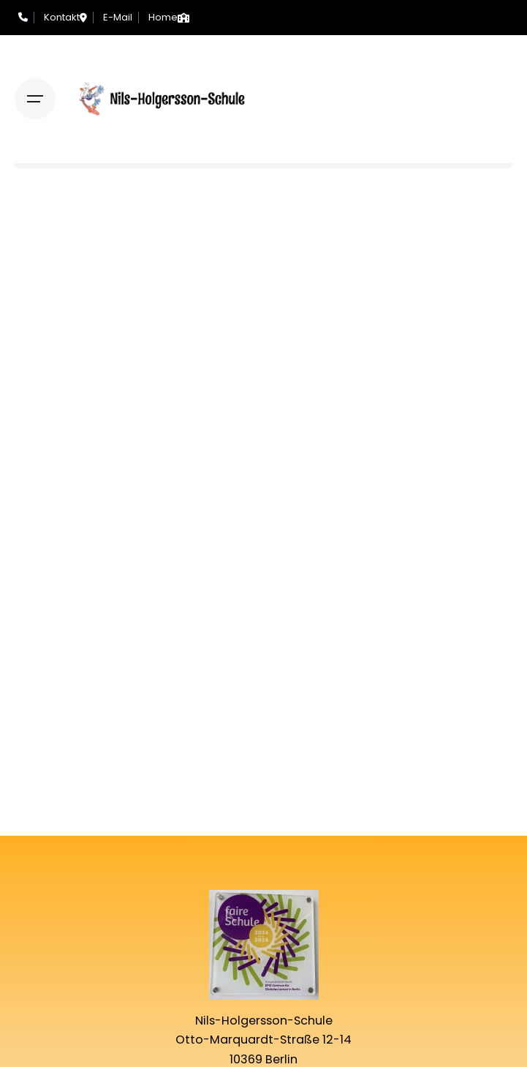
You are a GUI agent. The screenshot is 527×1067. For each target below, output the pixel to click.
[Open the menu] (35, 98)
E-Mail (117, 17)
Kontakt (62, 17)
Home (163, 17)
